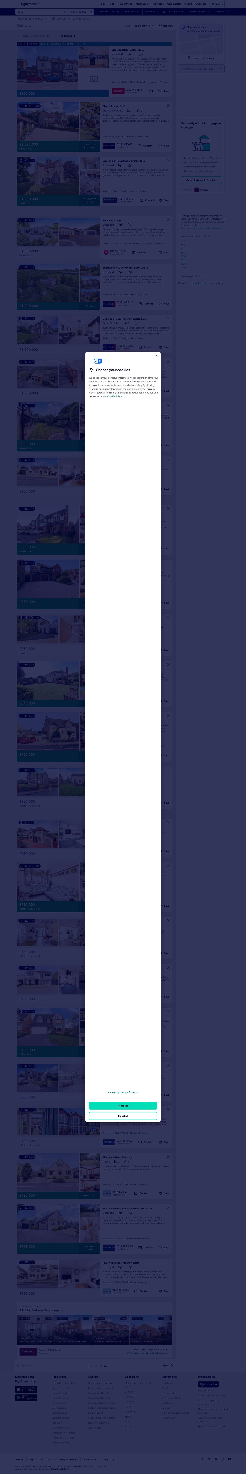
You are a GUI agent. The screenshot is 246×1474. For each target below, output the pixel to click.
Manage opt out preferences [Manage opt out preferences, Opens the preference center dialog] (123, 1092)
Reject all (123, 1115)
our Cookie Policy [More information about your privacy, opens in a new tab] (112, 396)
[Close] (156, 355)
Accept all (123, 1105)
